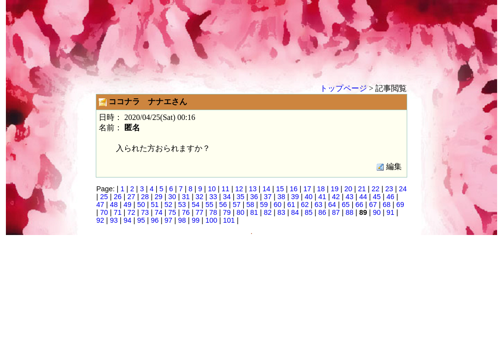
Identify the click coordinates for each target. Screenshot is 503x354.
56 (223, 204)
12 (239, 189)
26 (118, 197)
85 (308, 212)
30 (172, 197)
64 (332, 204)
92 (100, 220)
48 (114, 204)
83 (281, 212)
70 (104, 212)
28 (145, 197)
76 (186, 212)
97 (168, 220)
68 (387, 204)
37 (268, 197)
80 (240, 212)
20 (348, 189)
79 (227, 212)
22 (375, 189)
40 (308, 197)
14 (266, 189)
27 (131, 197)
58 (250, 204)
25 (104, 197)
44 (363, 197)
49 (128, 204)
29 (159, 197)
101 (229, 220)
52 (168, 204)
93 (114, 220)
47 (100, 204)
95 (141, 220)
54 (195, 204)
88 (350, 212)
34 (227, 197)
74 (159, 212)
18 (321, 189)
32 (199, 197)
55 (209, 204)
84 (295, 212)
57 (237, 204)
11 (225, 189)
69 (400, 204)
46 (390, 197)
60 (277, 204)
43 (350, 197)
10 (212, 189)
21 (362, 189)
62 (304, 204)
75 (172, 212)
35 (240, 197)
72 (131, 212)
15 (280, 189)
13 (253, 189)
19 (334, 189)
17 (307, 189)
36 (254, 197)
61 (291, 204)
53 (182, 204)
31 (186, 197)
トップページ (343, 88)
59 (264, 204)
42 (336, 197)
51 (155, 204)
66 (359, 204)
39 (295, 197)
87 (336, 212)
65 (346, 204)
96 (155, 220)
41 (322, 197)
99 (195, 220)
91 (390, 212)
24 (403, 189)
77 (199, 212)
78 (213, 212)
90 (377, 212)
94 (128, 220)
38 (281, 197)
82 (268, 212)
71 (118, 212)
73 (145, 212)
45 (377, 197)
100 (211, 220)
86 (322, 212)
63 (318, 204)
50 (141, 204)
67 (373, 204)
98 (182, 220)
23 (389, 189)
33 (213, 197)
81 (254, 212)
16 (294, 189)
